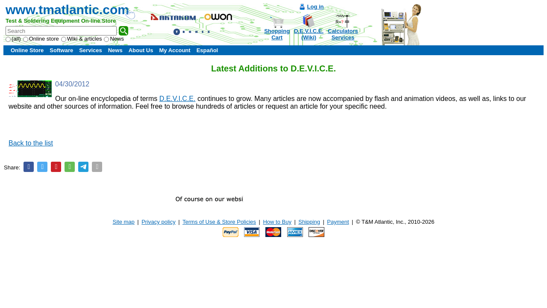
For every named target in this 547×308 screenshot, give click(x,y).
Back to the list (31, 143)
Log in (315, 6)
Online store (41, 39)
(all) (13, 39)
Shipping (309, 222)
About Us (141, 50)
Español (207, 50)
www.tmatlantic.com (67, 10)
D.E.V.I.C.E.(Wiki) (308, 34)
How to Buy (277, 222)
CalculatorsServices (343, 34)
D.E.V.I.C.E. (177, 98)
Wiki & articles (81, 39)
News (114, 39)
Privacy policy (158, 222)
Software (61, 50)
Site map (124, 222)
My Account (174, 50)
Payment (338, 222)
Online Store (27, 50)
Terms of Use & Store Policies (219, 222)
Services (90, 50)
